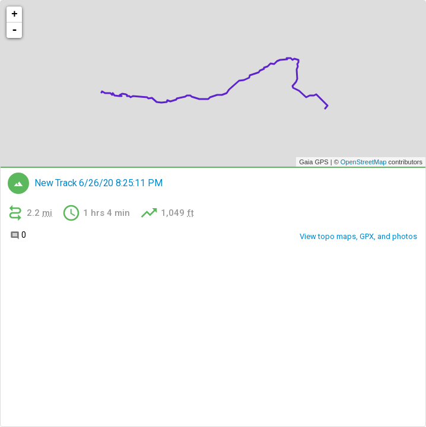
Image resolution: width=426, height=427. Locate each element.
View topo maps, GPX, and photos (358, 236)
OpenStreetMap (364, 161)
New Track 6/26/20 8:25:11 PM (98, 183)
